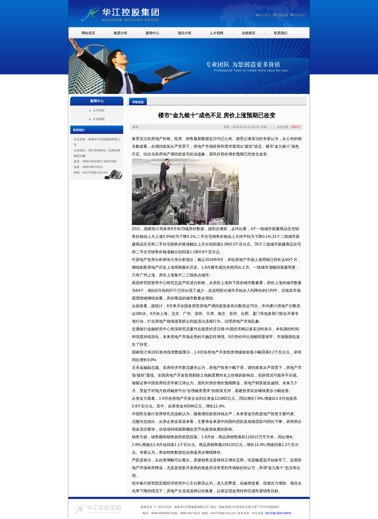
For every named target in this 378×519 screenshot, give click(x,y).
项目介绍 (184, 33)
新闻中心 (152, 33)
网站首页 (88, 33)
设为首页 (265, 15)
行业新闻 (99, 119)
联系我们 (300, 15)
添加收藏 (282, 15)
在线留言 (248, 33)
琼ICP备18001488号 (278, 513)
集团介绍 (120, 33)
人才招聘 (216, 33)
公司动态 (99, 110)
